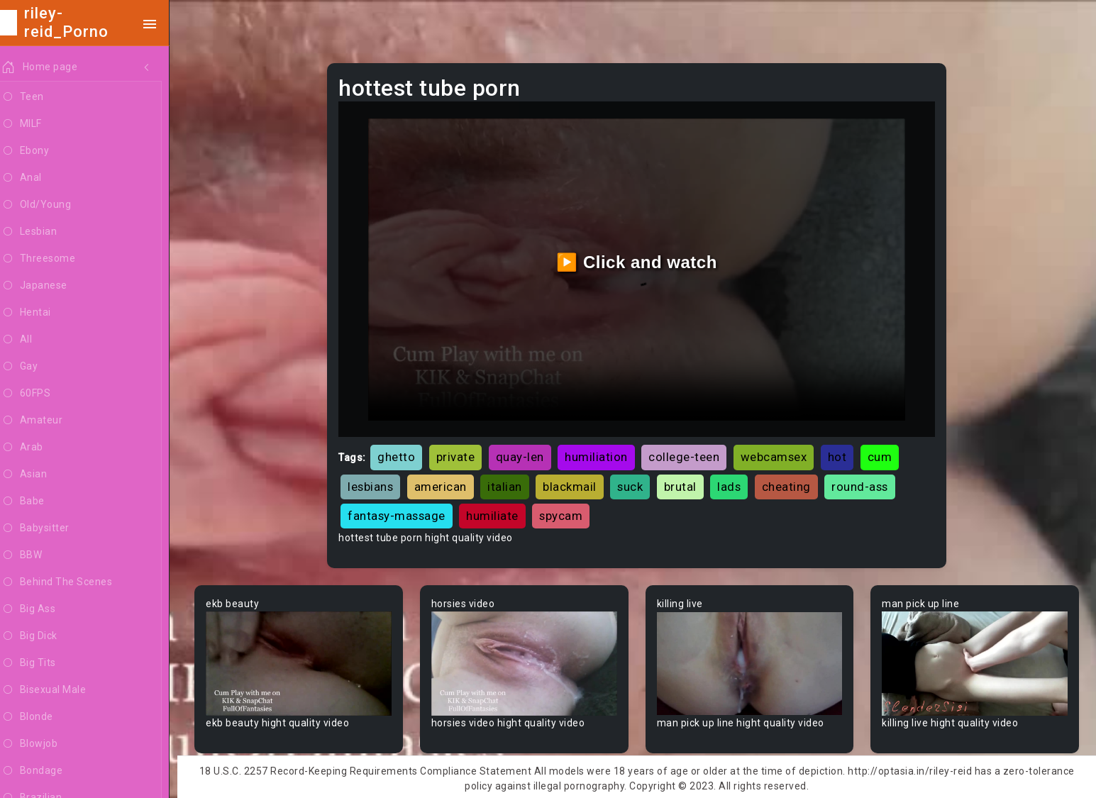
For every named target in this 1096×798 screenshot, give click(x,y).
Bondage (47, 771)
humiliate (498, 513)
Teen (38, 97)
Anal (37, 178)
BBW (37, 555)
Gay (35, 366)
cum (885, 454)
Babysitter (51, 528)
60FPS (41, 393)
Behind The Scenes (72, 582)
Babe (39, 501)
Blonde (43, 717)
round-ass (866, 484)
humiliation (602, 454)
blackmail (576, 484)
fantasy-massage (403, 513)
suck (636, 484)
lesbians (376, 484)
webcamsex (779, 454)
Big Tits (44, 663)
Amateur (47, 420)
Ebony (41, 151)
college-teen (690, 454)
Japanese (50, 285)
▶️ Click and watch (640, 260)
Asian (40, 474)
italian (511, 484)
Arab (38, 447)
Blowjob (45, 744)
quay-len (526, 454)
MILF (37, 124)
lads (735, 484)
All (32, 339)
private (461, 454)
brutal (686, 484)
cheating (792, 484)
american (446, 484)
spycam (567, 513)
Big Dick (45, 636)
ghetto (402, 454)
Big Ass (44, 609)
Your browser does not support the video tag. (305, 660)
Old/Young (52, 205)
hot (843, 454)
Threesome (54, 259)
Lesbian (45, 232)
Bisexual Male (59, 690)
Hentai (42, 312)
